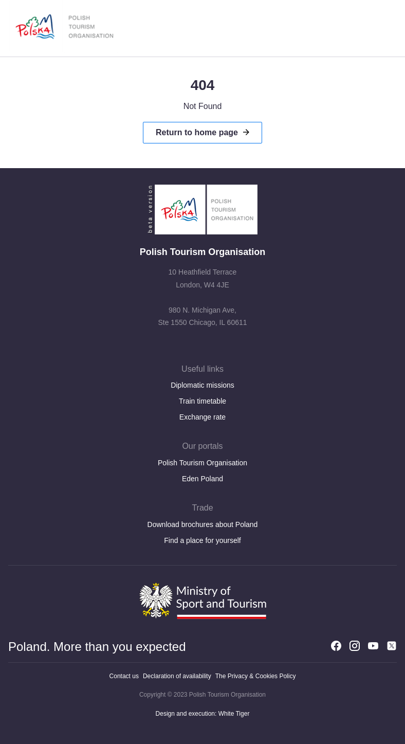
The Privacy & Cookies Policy (255, 676)
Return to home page (197, 132)
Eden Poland (202, 479)
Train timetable (202, 401)
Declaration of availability (177, 676)
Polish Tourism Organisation (202, 463)
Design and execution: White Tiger (203, 713)
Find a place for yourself (202, 540)
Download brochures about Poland (203, 524)
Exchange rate (202, 417)
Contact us (124, 676)
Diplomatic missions (202, 385)
